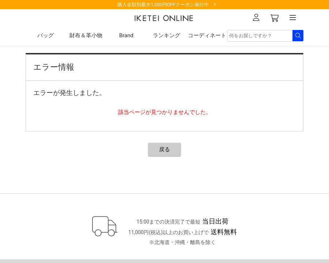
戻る (164, 149)
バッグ (45, 35)
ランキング (166, 35)
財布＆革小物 (85, 35)
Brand (126, 35)
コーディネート (207, 35)
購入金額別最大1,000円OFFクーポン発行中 (162, 4)
